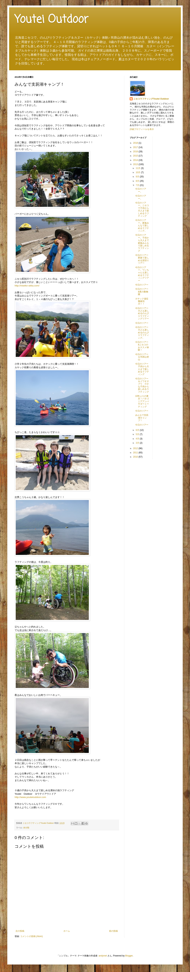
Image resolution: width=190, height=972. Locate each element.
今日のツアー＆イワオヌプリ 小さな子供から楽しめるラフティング (142, 385)
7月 (138, 185)
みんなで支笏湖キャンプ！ (141, 418)
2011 (136, 452)
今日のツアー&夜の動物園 (141, 292)
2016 (136, 151)
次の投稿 (20, 931)
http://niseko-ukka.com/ (27, 285)
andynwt (103, 955)
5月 (138, 434)
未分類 (26, 828)
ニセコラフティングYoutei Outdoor (151, 99)
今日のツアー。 (140, 190)
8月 (138, 181)
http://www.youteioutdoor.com (30, 797)
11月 (138, 168)
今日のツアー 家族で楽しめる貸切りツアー (143, 259)
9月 (138, 176)
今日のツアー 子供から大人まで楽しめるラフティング (143, 369)
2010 (136, 457)
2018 (136, 143)
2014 (136, 160)
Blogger (129, 955)
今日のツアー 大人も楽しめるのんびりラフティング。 (143, 332)
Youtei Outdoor (51, 19)
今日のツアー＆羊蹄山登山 (142, 357)
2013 (136, 164)
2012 (136, 448)
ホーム (66, 931)
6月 (138, 430)
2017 (136, 147)
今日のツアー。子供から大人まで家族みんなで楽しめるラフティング (142, 243)
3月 (138, 443)
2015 (136, 155)
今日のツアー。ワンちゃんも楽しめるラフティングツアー (142, 274)
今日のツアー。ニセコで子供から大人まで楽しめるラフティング (142, 209)
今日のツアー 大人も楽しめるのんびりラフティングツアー (143, 313)
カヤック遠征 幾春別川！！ (141, 301)
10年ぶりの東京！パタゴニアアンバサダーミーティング (142, 401)
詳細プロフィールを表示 (142, 129)
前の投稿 (113, 931)
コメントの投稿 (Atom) (31, 936)
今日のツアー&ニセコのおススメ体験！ (142, 346)
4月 (138, 438)
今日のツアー (141, 284)
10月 (138, 172)
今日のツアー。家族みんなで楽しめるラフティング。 (142, 225)
